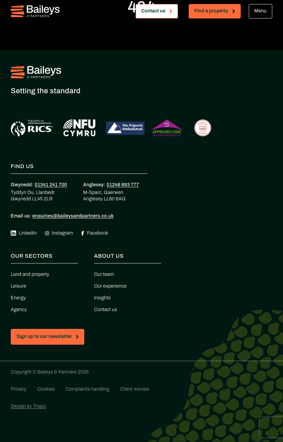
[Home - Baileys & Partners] (35, 11)
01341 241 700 (51, 184)
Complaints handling (87, 389)
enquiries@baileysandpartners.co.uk (73, 215)
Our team (104, 274)
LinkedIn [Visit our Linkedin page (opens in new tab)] (24, 233)
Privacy (19, 389)
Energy (18, 297)
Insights (102, 297)
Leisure (18, 286)
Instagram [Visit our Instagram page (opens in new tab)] (59, 233)
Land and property (30, 274)
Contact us (159, 12)
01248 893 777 (123, 184)
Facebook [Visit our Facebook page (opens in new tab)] (94, 233)
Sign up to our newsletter (50, 338)
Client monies (134, 389)
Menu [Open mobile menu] (260, 10)
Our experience (110, 286)
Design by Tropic (28, 406)
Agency (19, 309)
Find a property (217, 12)
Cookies (46, 389)
